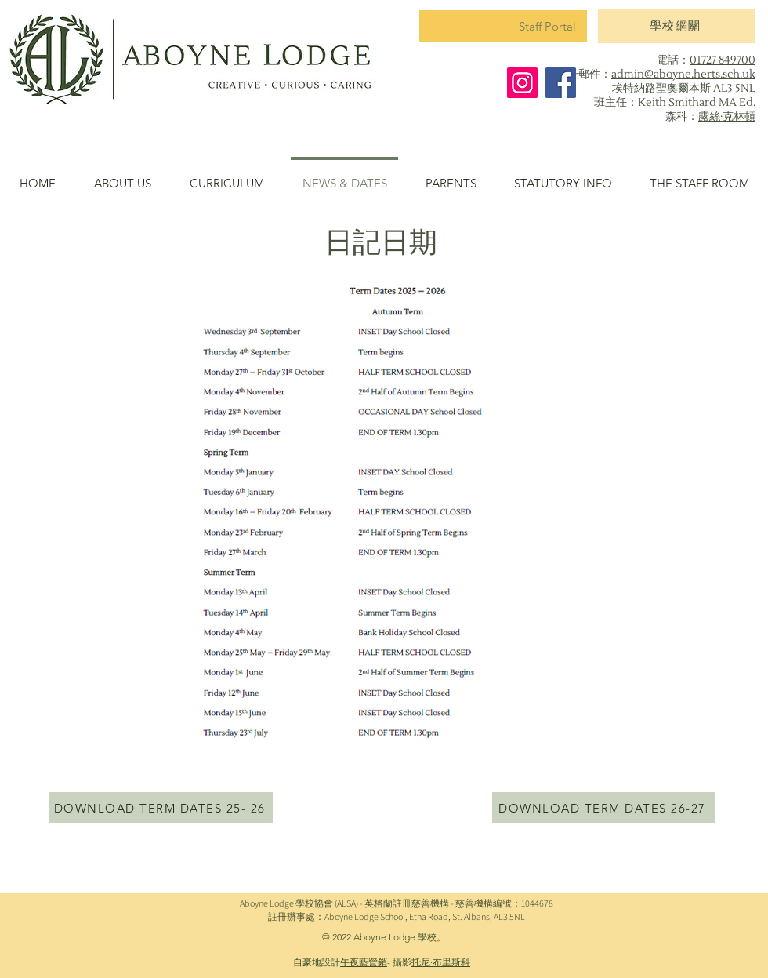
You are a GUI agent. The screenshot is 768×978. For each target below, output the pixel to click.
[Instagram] (522, 82)
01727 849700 (722, 60)
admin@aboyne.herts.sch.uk (683, 74)
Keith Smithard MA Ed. (696, 103)
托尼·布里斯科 (440, 962)
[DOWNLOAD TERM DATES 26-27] (603, 807)
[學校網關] (676, 26)
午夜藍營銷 (363, 962)
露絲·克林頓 (726, 117)
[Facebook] (560, 82)
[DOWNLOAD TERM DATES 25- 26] (161, 807)
